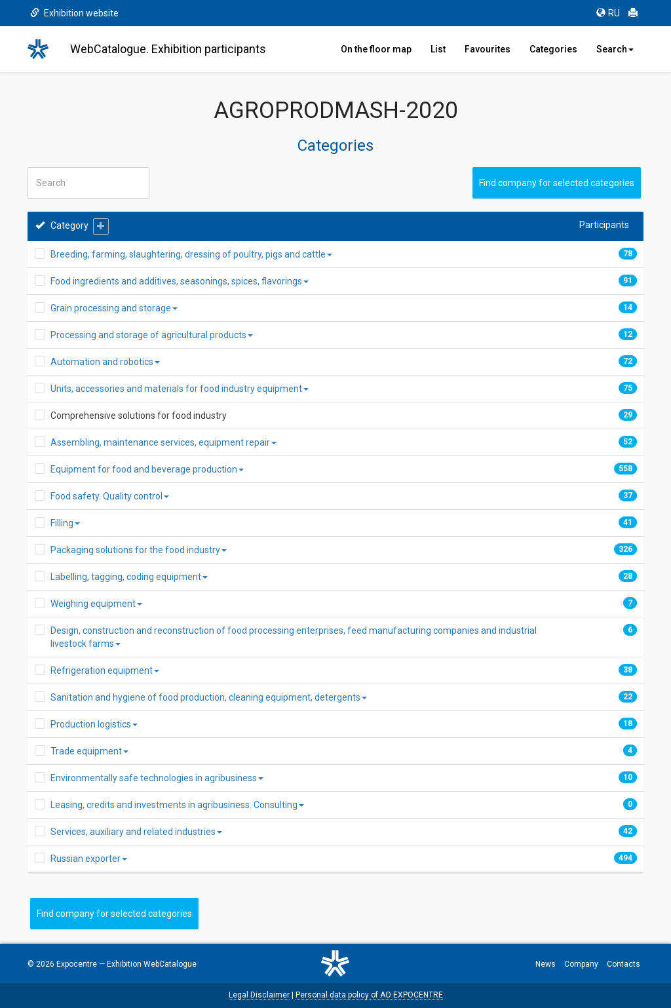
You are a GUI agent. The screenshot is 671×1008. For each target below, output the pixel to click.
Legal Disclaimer (259, 994)
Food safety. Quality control (109, 496)
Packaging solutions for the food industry (138, 550)
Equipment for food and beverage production (147, 469)
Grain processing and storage (114, 308)
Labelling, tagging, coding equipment (129, 577)
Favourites (487, 49)
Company (581, 964)
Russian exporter (88, 858)
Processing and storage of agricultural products (151, 335)
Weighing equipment (96, 603)
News (545, 964)
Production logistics (94, 724)
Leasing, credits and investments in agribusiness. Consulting (177, 805)
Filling (65, 523)
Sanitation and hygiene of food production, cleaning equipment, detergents (208, 697)
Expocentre (76, 964)
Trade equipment (89, 751)
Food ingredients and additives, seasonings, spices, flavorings (179, 281)
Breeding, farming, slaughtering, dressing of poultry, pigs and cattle (191, 254)
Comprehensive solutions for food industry (138, 415)
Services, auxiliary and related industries (136, 831)
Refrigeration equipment (104, 670)
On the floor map (376, 49)
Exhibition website (74, 13)
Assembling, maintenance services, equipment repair (163, 442)
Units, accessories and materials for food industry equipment (179, 388)
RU (608, 13)
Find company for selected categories (556, 183)
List (438, 49)
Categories (553, 49)
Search (615, 49)
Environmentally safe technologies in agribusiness (156, 778)
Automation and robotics (105, 362)
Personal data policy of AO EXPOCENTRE (369, 994)
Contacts (623, 964)
